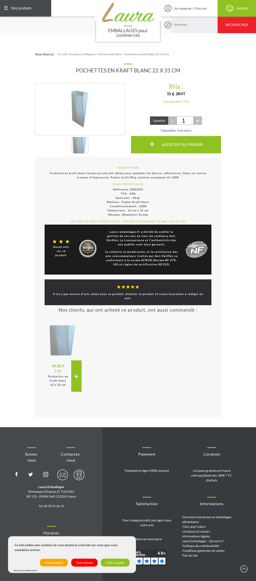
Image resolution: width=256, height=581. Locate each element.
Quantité (159, 120)
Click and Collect (194, 526)
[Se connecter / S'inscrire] (189, 8)
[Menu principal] (25, 8)
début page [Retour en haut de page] (244, 569)
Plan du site (190, 555)
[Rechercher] (237, 25)
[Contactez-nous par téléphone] (79, 477)
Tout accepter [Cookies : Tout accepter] (115, 562)
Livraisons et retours (196, 531)
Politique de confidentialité (200, 546)
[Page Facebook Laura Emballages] (16, 475)
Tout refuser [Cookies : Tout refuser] (84, 562)
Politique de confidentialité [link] (25, 570)
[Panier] (237, 8)
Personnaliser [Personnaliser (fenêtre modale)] (54, 562)
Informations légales (196, 536)
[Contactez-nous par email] (62, 477)
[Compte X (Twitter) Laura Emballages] (30, 475)
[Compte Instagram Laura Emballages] (45, 475)
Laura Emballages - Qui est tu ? (203, 541)
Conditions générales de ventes (203, 550)
